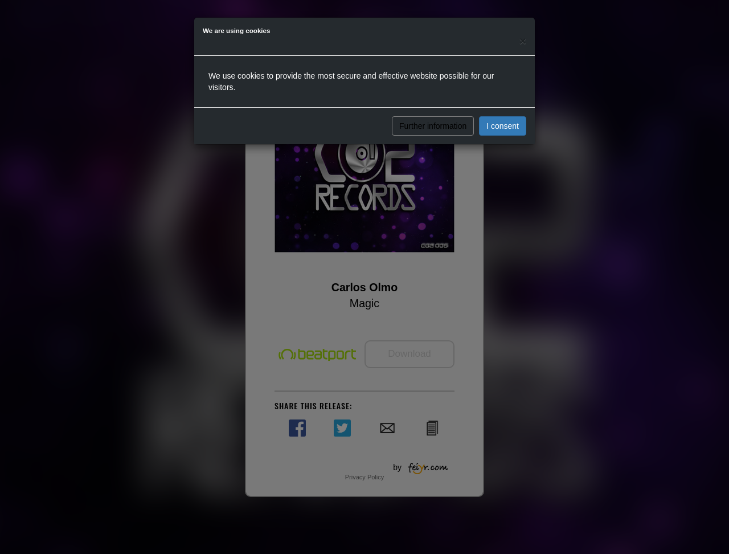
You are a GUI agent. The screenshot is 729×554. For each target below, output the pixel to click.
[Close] (522, 41)
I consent (502, 126)
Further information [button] (432, 126)
